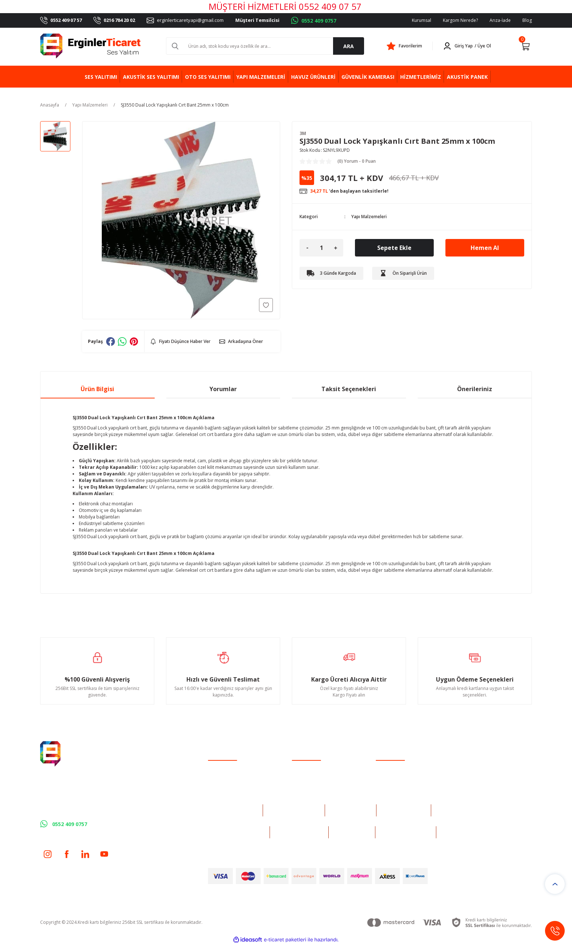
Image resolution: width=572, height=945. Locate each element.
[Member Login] (468, 46)
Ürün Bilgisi (97, 389)
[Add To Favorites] (266, 305)
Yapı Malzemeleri (369, 216)
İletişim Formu (306, 777)
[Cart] (525, 46)
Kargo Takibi (305, 796)
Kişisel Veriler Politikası (399, 796)
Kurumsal (421, 20)
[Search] (265, 46)
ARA (348, 46)
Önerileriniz (474, 389)
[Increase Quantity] (335, 247)
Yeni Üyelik (219, 767)
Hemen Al (485, 248)
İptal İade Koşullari (395, 786)
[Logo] (90, 46)
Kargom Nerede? (460, 20)
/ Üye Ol (483, 46)
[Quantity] (321, 247)
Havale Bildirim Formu (315, 786)
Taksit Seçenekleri (348, 389)
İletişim (299, 767)
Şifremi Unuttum (224, 786)
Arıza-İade (500, 20)
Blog (527, 20)
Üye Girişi (218, 777)
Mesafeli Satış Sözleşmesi (402, 767)
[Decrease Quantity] (307, 247)
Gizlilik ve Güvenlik (394, 777)
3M (302, 133)
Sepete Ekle (394, 248)
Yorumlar (223, 389)
